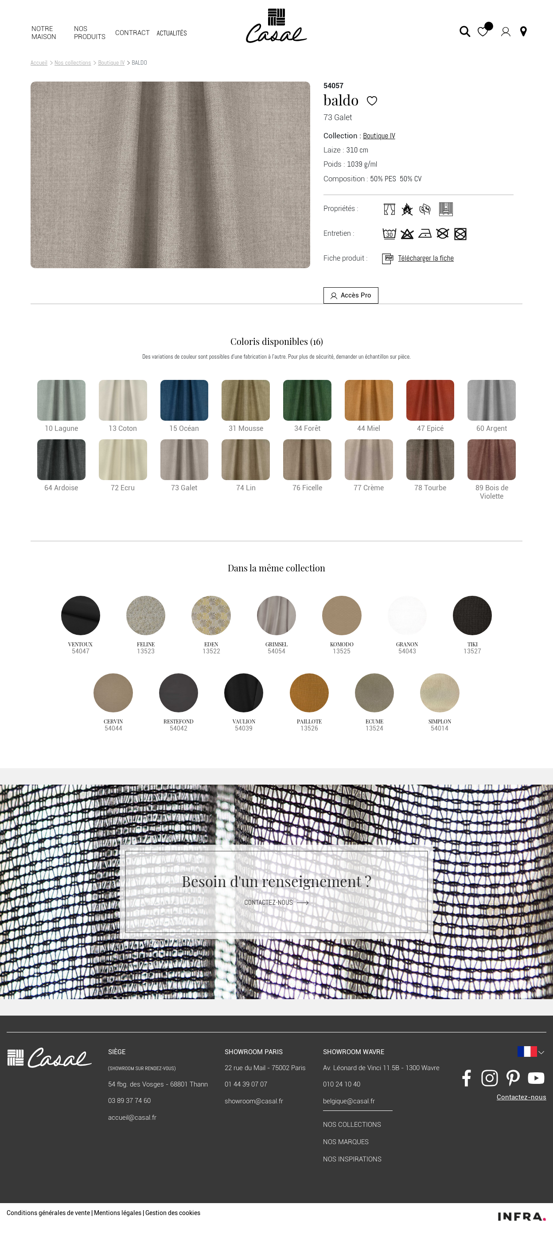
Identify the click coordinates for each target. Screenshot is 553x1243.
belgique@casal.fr (349, 1101)
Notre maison (43, 33)
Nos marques (346, 1142)
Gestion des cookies (172, 1212)
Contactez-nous (276, 902)
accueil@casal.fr (132, 1118)
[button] (482, 31)
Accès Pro (351, 295)
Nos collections (73, 62)
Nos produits (89, 33)
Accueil (39, 62)
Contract (132, 33)
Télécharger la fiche (417, 258)
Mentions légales (117, 1212)
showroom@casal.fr (254, 1101)
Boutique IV (111, 62)
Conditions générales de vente (48, 1212)
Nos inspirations (352, 1159)
